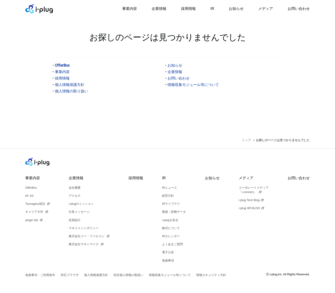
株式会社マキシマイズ (84, 244)
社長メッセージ (79, 211)
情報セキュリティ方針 (211, 275)
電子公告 (168, 252)
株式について (171, 228)
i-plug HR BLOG (249, 208)
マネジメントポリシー (84, 228)
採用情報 (188, 9)
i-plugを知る (170, 220)
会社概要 (75, 187)
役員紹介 (75, 220)
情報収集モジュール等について (193, 84)
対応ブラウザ (70, 275)
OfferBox (62, 65)
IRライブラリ (171, 203)
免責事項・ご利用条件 (40, 275)
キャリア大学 (34, 211)
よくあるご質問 (172, 244)
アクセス (75, 195)
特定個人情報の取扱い (128, 275)
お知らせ (236, 9)
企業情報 (159, 9)
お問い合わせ (299, 9)
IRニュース (169, 187)
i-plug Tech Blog (249, 200)
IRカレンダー (171, 236)
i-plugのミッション (81, 203)
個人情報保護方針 (69, 84)
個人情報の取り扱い (71, 91)
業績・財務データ (174, 211)
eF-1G (29, 195)
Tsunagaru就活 (35, 203)
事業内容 (129, 9)
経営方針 (168, 195)
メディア (265, 9)
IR (212, 9)
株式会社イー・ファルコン (87, 236)
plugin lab (32, 220)
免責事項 (168, 260)
